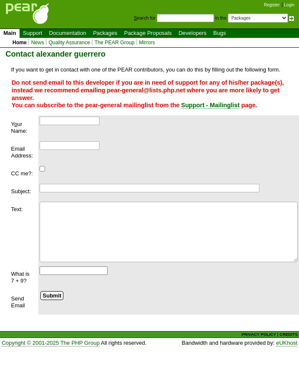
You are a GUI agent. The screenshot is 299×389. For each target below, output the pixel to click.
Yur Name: (19, 127)
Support (33, 33)
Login (289, 5)
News (37, 43)
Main (9, 33)
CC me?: (22, 173)
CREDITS (288, 334)
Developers (193, 33)
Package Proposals (148, 33)
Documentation (67, 33)
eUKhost (286, 343)
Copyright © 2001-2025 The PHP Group (51, 343)
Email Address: (22, 152)
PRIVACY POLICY (259, 334)
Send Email (18, 302)
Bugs (220, 33)
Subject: (21, 191)
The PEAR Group (114, 43)
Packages (105, 33)
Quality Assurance (69, 43)
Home (19, 43)
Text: (17, 209)
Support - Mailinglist (210, 105)
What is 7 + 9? (20, 277)
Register (272, 5)
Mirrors (147, 43)
